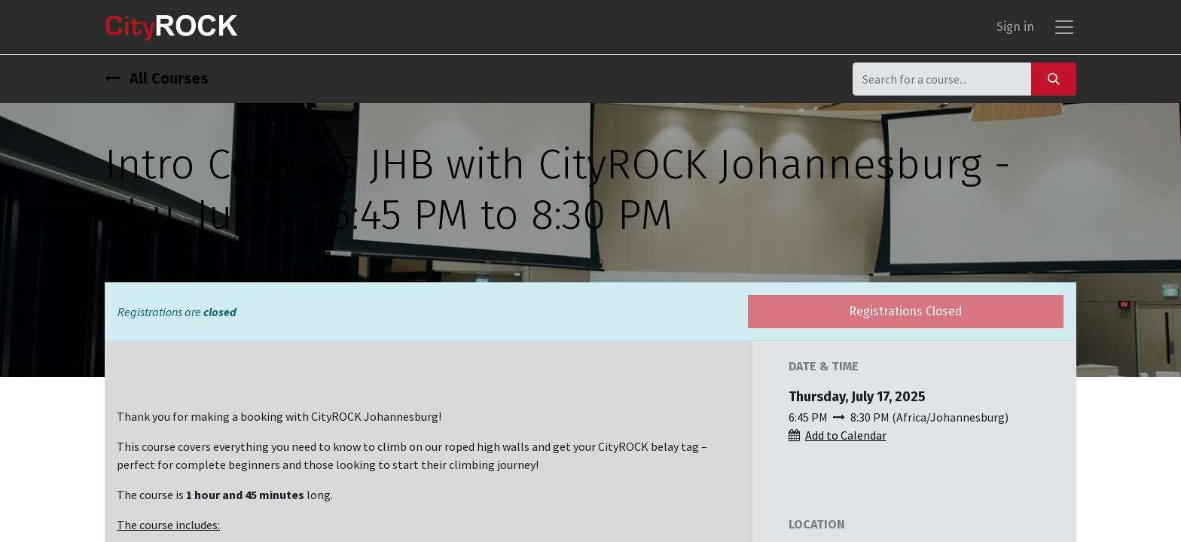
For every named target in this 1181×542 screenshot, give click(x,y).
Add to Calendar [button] (846, 435)
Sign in (1015, 27)
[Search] (1053, 78)
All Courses (157, 78)
